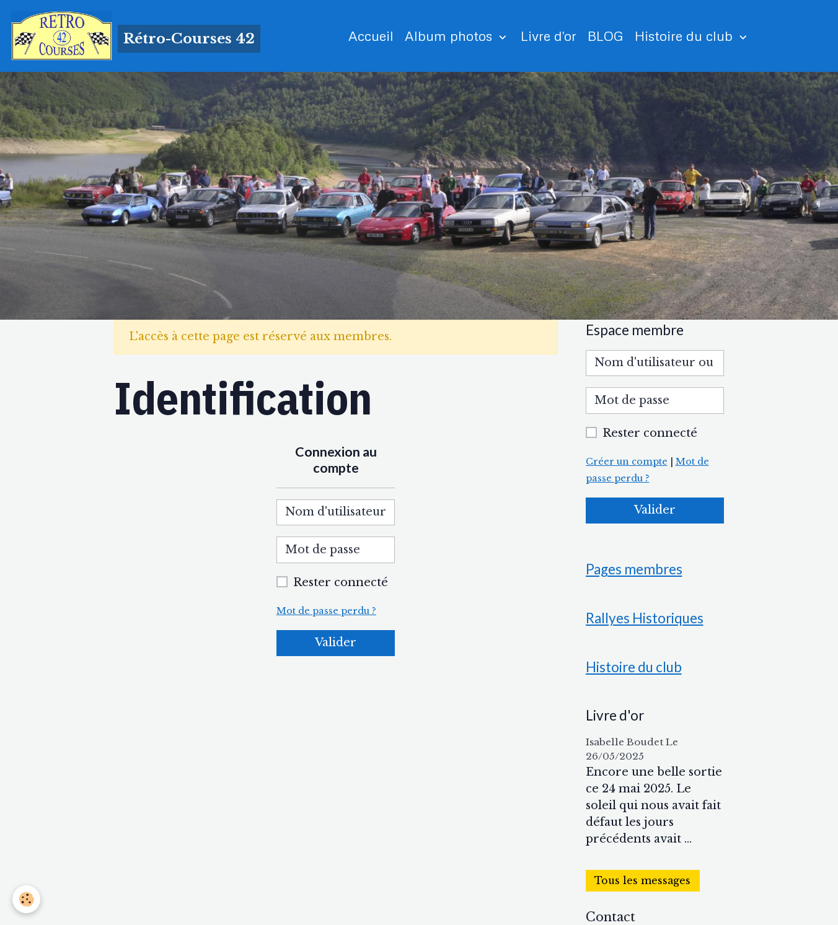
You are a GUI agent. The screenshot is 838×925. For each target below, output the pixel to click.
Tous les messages (642, 881)
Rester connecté (340, 582)
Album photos (450, 35)
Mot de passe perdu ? (326, 610)
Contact (610, 917)
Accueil (371, 35)
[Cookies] (26, 899)
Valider (335, 642)
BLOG (606, 35)
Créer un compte (627, 461)
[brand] (135, 36)
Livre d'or (548, 35)
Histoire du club (685, 35)
